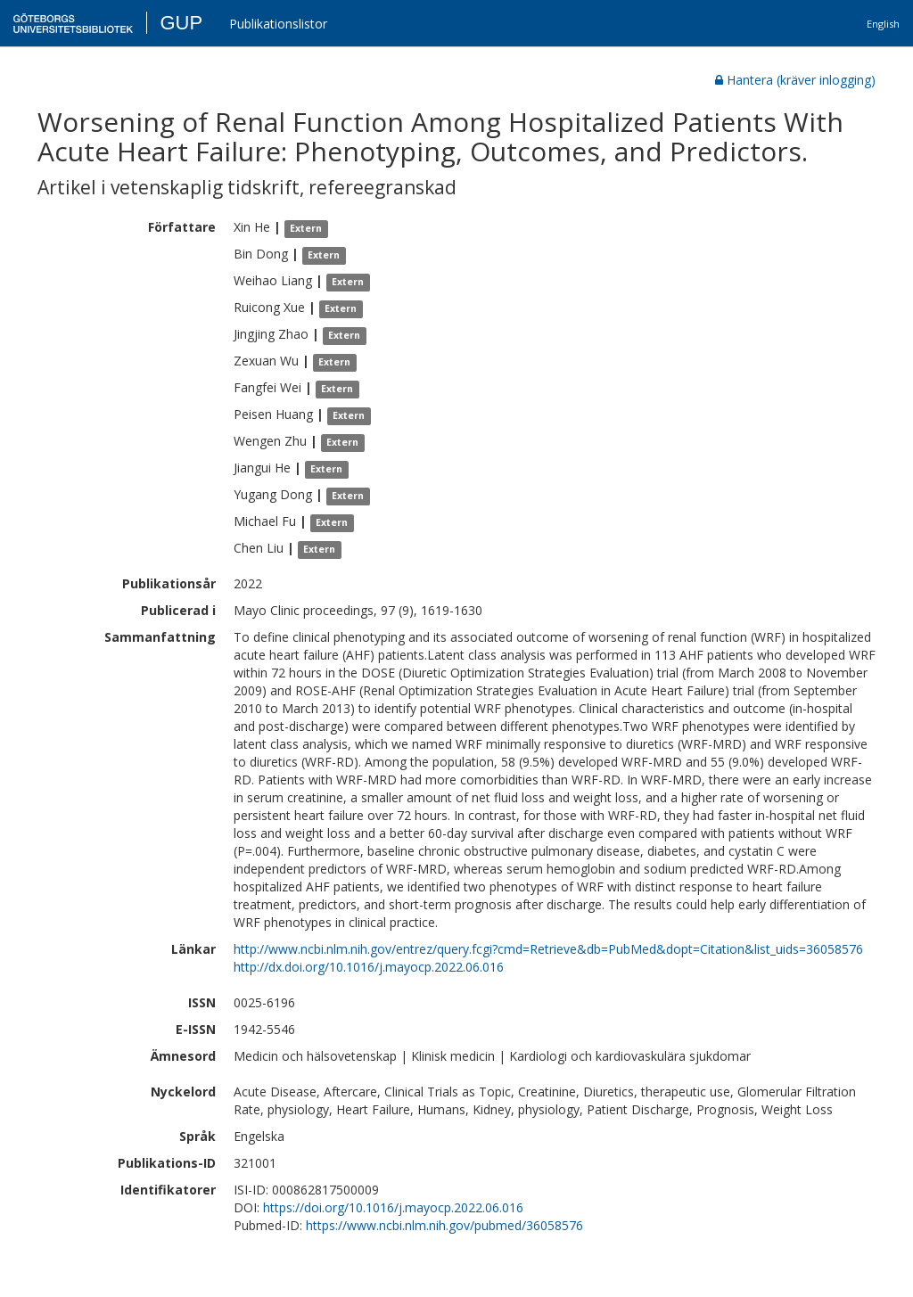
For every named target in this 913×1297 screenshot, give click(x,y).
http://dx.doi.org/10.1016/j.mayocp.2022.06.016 (369, 966)
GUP (181, 23)
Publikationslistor (278, 23)
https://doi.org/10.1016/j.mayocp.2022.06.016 (393, 1207)
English (883, 23)
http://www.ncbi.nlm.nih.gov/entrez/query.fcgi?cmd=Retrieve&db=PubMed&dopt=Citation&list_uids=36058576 (548, 948)
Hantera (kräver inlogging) (795, 79)
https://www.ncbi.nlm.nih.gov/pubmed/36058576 (444, 1225)
